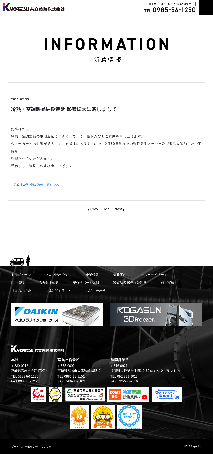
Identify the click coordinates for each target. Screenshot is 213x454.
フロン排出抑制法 (58, 275)
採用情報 (17, 283)
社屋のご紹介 (21, 291)
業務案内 (119, 275)
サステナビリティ (154, 275)
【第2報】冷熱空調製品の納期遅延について (38, 184)
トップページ (21, 275)
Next (119, 209)
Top (106, 209)
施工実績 (167, 283)
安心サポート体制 (86, 283)
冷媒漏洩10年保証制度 (130, 283)
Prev (94, 209)
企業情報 (92, 275)
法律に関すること (58, 291)
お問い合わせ (95, 291)
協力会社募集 (48, 283)
